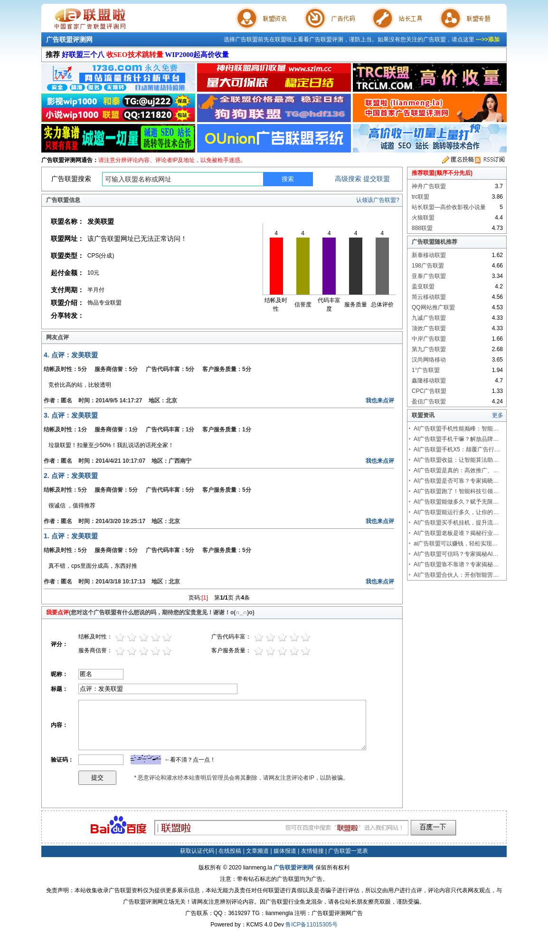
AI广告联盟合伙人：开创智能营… (456, 575)
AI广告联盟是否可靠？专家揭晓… (456, 480)
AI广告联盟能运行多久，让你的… (456, 512)
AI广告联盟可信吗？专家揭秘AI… (456, 554)
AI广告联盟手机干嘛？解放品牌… (456, 439)
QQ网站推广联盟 (433, 307)
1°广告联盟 (426, 370)
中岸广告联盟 (429, 338)
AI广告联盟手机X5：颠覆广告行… (457, 449)
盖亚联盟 (423, 286)
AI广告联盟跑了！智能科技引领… (456, 491)
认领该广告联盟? (377, 200)
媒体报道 (285, 851)
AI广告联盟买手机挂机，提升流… (456, 522)
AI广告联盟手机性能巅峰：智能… (456, 428)
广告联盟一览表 (348, 851)
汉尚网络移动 (429, 359)
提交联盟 (376, 178)
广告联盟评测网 (69, 39)
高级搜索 (348, 178)
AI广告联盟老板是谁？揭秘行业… (456, 533)
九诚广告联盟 (429, 318)
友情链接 (312, 851)
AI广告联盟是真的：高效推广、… (456, 470)
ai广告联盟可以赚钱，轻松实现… (456, 543)
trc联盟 (420, 196)
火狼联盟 (423, 217)
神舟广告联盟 (429, 186)
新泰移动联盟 (429, 255)
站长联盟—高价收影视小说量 (449, 207)
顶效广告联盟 (429, 328)
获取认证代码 (197, 851)
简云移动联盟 (429, 297)
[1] (205, 597)
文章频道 (257, 851)
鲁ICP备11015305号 (311, 924)
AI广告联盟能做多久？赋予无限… (456, 501)
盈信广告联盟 (429, 401)
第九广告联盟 (429, 349)
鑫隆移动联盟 (429, 380)
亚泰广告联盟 (429, 276)
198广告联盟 (428, 265)
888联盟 (422, 228)
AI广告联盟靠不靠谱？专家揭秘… (456, 564)
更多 (497, 415)
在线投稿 (229, 851)
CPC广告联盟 (429, 391)
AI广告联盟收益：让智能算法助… (456, 460)
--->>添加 (488, 39)
